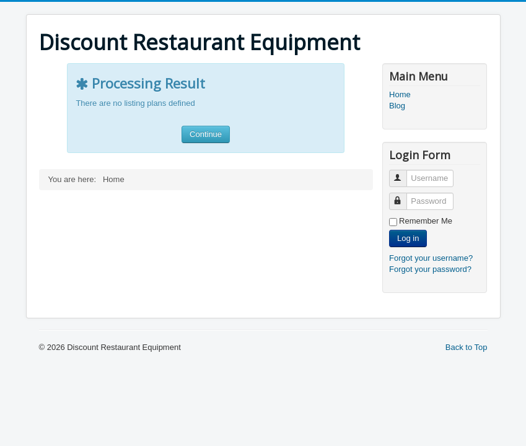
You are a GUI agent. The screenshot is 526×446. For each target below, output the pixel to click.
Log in (408, 238)
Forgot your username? (431, 258)
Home (400, 94)
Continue (206, 134)
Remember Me (425, 220)
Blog (397, 105)
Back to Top (466, 347)
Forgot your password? (430, 269)
